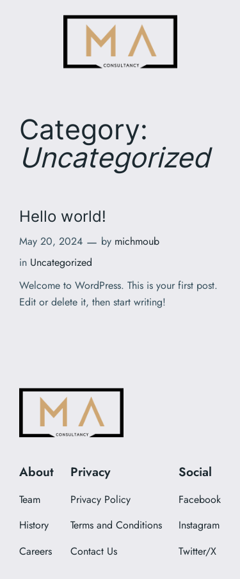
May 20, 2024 (51, 241)
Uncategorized (61, 262)
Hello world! (62, 216)
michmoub (137, 241)
